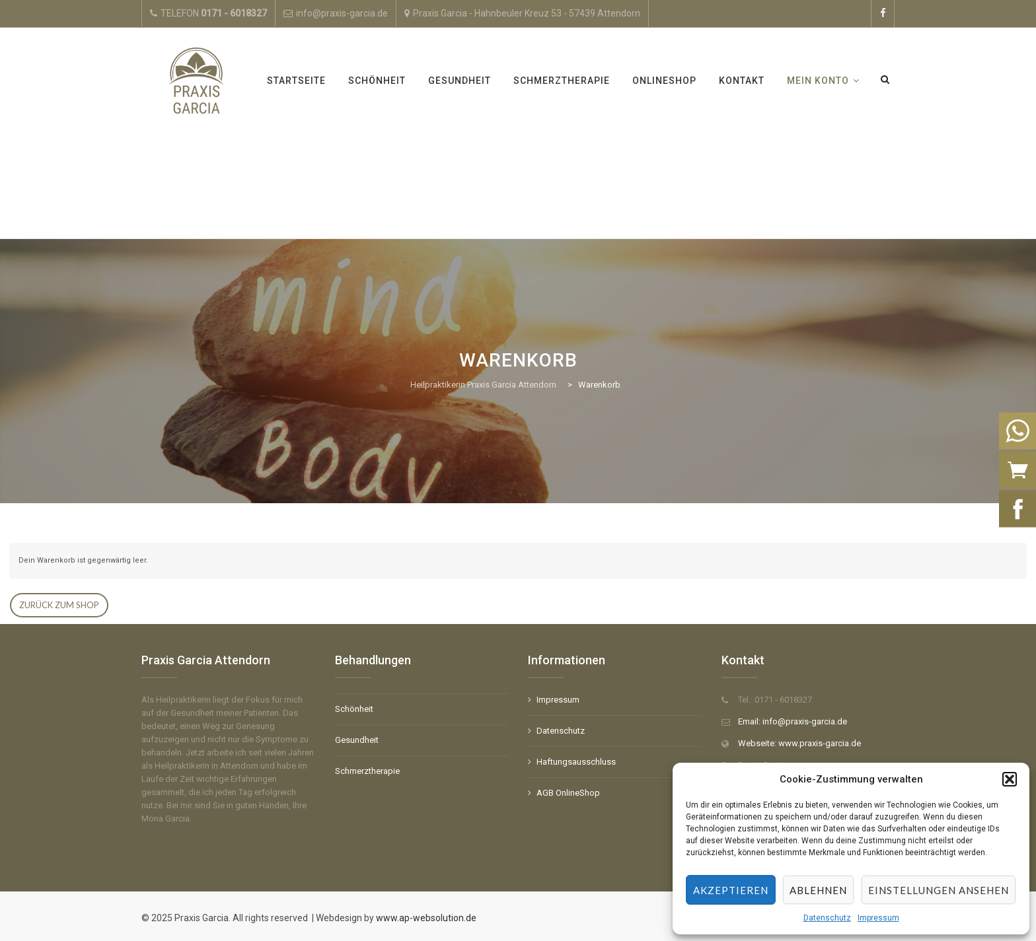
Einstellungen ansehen (938, 890)
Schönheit (377, 80)
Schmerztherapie (561, 80)
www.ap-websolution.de (425, 918)
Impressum (878, 918)
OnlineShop (664, 80)
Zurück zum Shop (59, 605)
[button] (1009, 779)
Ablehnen (818, 890)
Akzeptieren (730, 890)
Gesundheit (459, 80)
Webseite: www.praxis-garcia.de (799, 743)
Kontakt (741, 80)
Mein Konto (818, 80)
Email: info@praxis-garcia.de (792, 721)
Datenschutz (827, 918)
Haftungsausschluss (576, 762)
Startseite (296, 80)
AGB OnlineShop (568, 793)
